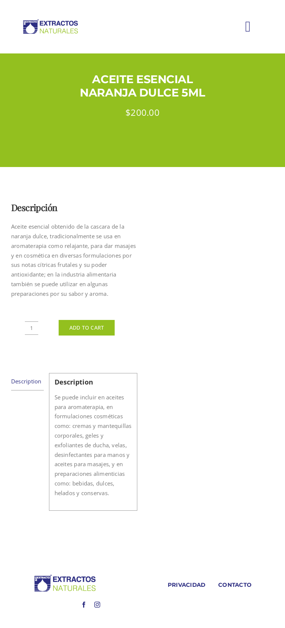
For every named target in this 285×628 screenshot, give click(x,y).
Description (26, 381)
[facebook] (84, 605)
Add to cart (86, 327)
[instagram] (97, 605)
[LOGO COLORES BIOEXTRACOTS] (64, 576)
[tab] (27, 381)
